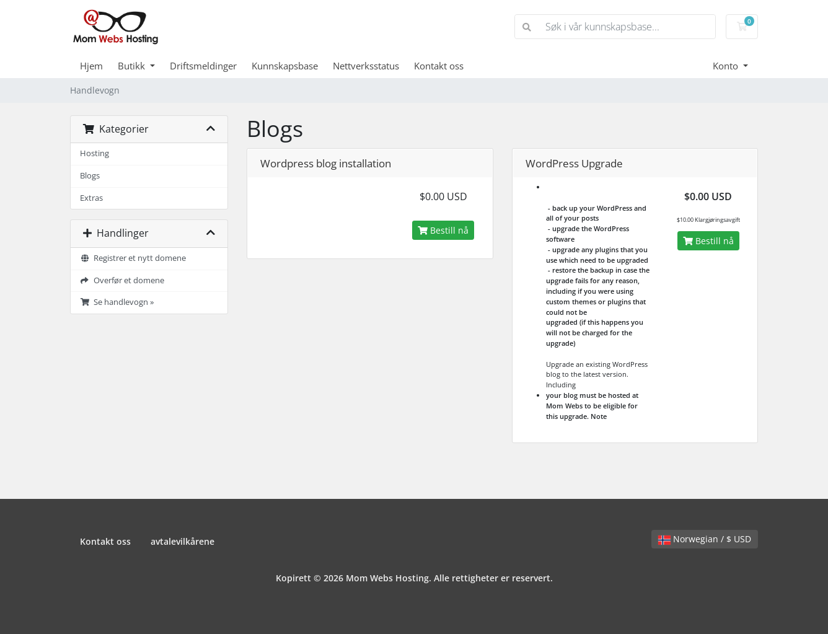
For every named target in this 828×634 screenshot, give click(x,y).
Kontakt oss (439, 65)
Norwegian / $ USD (704, 539)
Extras (91, 198)
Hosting (94, 153)
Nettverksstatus (366, 65)
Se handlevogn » (117, 302)
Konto (727, 65)
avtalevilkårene (182, 541)
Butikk (133, 65)
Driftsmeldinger (203, 65)
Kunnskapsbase (285, 65)
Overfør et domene (122, 280)
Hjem (91, 65)
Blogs (90, 175)
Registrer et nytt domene (133, 258)
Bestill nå (443, 230)
